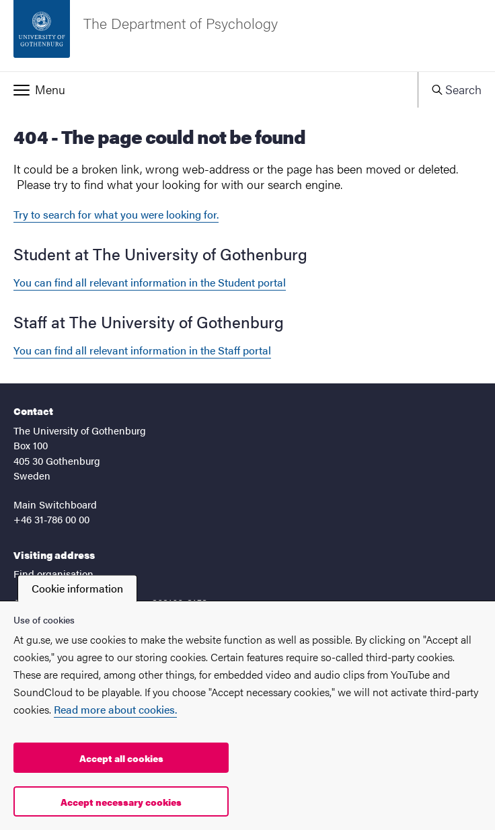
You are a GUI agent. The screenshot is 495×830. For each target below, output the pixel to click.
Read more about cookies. (115, 709)
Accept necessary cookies (121, 801)
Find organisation (53, 573)
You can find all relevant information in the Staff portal (142, 350)
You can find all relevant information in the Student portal (149, 282)
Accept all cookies (121, 758)
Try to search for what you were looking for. (116, 214)
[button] (209, 89)
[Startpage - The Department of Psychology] (247, 35)
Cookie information (77, 588)
